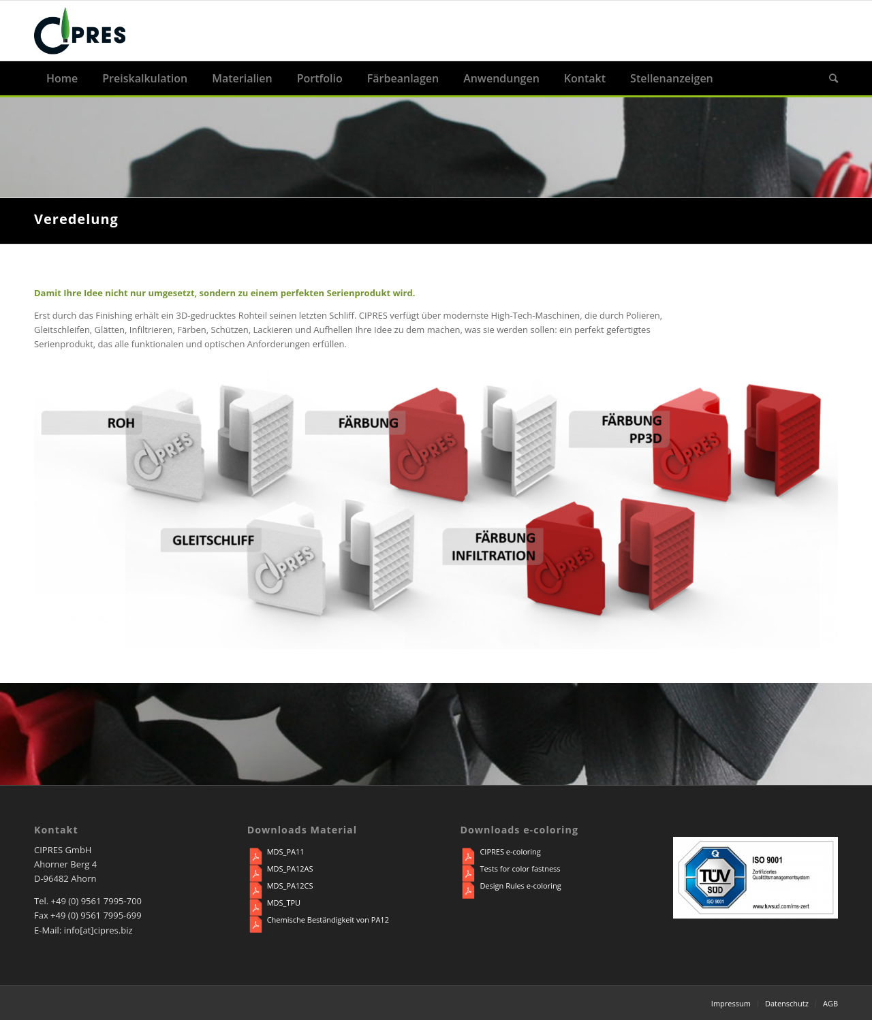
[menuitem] (62, 78)
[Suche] (827, 78)
